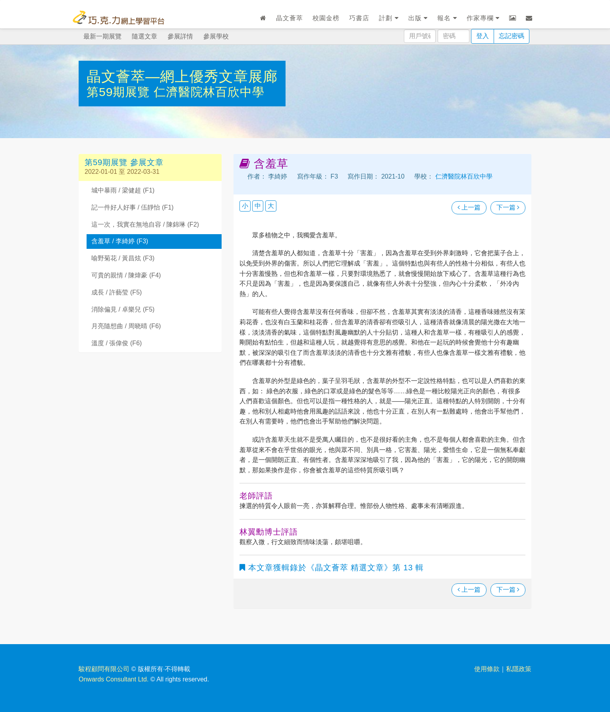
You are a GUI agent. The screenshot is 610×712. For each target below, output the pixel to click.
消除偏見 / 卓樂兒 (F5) (122, 309)
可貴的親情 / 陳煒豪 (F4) (126, 275)
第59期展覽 (120, 91)
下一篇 (507, 207)
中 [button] (258, 205)
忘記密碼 (511, 36)
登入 (482, 36)
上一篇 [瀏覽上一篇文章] (469, 207)
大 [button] (271, 205)
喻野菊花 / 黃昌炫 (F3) (122, 258)
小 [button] (245, 205)
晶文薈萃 (289, 18)
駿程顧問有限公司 (104, 669)
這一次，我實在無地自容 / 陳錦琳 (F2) (145, 224)
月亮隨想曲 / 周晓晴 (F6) (126, 326)
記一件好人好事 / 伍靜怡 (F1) (132, 207)
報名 (447, 18)
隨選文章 (144, 36)
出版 (418, 18)
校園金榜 (326, 18)
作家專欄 (483, 18)
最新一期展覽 (102, 36)
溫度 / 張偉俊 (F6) (116, 343)
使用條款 (487, 669)
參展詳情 (180, 36)
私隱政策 (518, 669)
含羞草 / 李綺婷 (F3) (119, 241)
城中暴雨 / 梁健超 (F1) (122, 190)
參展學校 (216, 36)
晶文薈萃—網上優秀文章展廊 (182, 76)
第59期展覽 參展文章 (124, 162)
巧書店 (359, 18)
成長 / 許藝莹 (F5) (116, 292)
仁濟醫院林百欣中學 (209, 91)
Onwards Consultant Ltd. (114, 679)
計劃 (388, 18)
